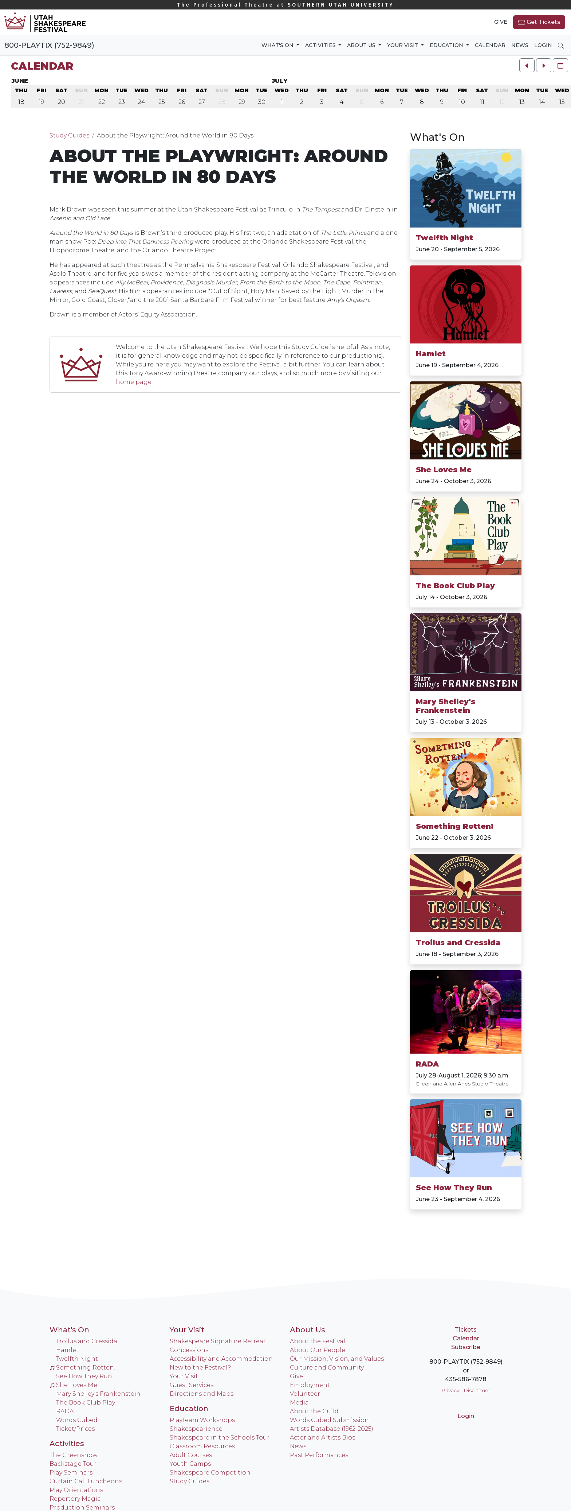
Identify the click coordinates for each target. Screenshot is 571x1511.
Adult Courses (191, 1455)
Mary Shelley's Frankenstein (445, 706)
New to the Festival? (200, 1367)
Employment (310, 1385)
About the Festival (317, 1341)
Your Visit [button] (403, 45)
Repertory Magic (75, 1498)
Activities (67, 1443)
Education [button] (447, 45)
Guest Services (191, 1385)
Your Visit (187, 1329)
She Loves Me (444, 469)
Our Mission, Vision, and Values (337, 1358)
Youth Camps (190, 1463)
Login (543, 45)
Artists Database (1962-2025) (331, 1428)
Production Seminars (82, 1507)
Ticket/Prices (75, 1428)
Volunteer (305, 1393)
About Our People (317, 1350)
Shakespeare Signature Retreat (218, 1341)
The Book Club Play (455, 585)
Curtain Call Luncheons (86, 1481)
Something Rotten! (454, 826)
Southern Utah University (285, 5)
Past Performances (319, 1455)
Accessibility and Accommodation (221, 1358)
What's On (69, 1329)
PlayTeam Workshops (202, 1420)
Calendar (490, 45)
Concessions (189, 1350)
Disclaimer (477, 1390)
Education (189, 1408)
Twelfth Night (444, 237)
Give (500, 22)
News (519, 45)
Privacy (450, 1390)
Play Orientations (76, 1490)
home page (133, 381)
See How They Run (454, 1187)
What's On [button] (278, 45)
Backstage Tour (73, 1463)
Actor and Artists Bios (322, 1437)
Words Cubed (77, 1420)
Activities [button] (321, 45)
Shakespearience (196, 1428)
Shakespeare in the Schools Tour (219, 1437)
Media (299, 1402)
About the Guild (314, 1411)
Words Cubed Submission (329, 1420)
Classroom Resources (202, 1446)
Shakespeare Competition (210, 1472)
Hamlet (431, 353)
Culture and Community (327, 1367)
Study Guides (69, 135)
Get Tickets (539, 22)
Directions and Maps (201, 1393)
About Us (307, 1329)
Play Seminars (71, 1472)
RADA (427, 1064)
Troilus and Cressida (458, 942)
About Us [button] (362, 45)
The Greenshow (74, 1455)
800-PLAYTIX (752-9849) (49, 45)
